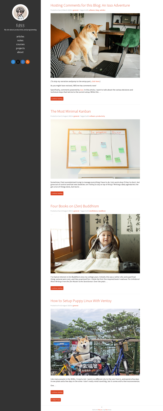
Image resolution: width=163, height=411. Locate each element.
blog (97, 10)
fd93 (20, 25)
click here (95, 81)
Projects (20, 48)
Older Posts (55, 400)
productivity (100, 116)
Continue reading (56, 99)
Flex (106, 410)
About (20, 52)
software (92, 10)
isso (81, 90)
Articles (20, 36)
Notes (20, 40)
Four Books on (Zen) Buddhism (75, 206)
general (75, 10)
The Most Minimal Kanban (71, 111)
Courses (20, 44)
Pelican (100, 410)
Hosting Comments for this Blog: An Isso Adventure (90, 5)
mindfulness (93, 211)
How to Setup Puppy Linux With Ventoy (81, 300)
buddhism (102, 211)
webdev (102, 10)
